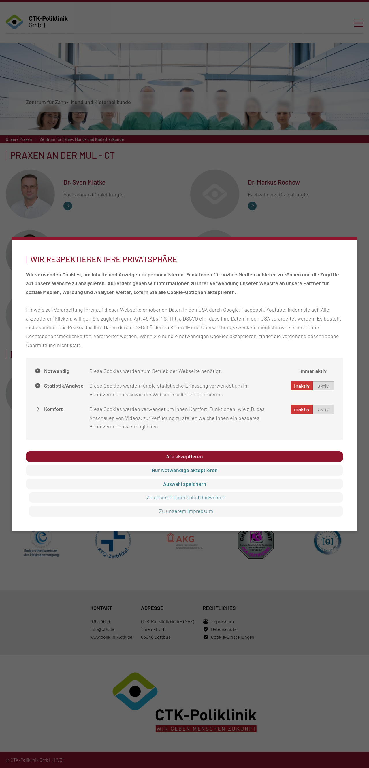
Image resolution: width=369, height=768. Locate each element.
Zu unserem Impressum (186, 511)
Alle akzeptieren (184, 456)
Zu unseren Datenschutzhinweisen (186, 497)
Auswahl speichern (184, 484)
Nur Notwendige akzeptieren (185, 470)
